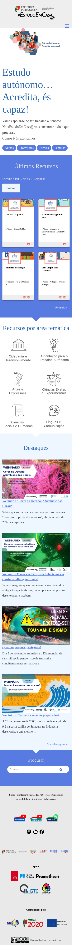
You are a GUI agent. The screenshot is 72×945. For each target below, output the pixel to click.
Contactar (22, 794)
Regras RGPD (36, 794)
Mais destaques (56, 744)
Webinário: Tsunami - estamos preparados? (31, 715)
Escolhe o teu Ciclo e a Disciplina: (23, 178)
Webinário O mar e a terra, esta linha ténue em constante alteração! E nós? (33, 576)
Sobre (12, 794)
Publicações (50, 799)
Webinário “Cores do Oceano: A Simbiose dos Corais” (32, 503)
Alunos (9, 148)
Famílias (60, 148)
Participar (37, 799)
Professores (26, 148)
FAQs (47, 794)
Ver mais (60, 307)
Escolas (44, 148)
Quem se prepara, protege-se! (21, 647)
